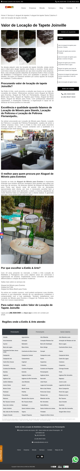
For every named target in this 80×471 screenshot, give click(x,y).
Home (23, 8)
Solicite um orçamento (68, 32)
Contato (69, 8)
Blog (61, 8)
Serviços (51, 8)
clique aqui (28, 313)
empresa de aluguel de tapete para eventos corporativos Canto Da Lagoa (68, 76)
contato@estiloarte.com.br (40, 442)
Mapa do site (59, 450)
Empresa (32, 8)
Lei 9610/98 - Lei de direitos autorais (41, 420)
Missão (42, 8)
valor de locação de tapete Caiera (67, 82)
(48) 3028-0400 (60, 1)
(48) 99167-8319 (73, 1)
